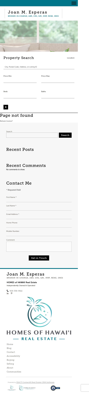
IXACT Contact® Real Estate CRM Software (35, 382)
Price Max (45, 76)
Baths (43, 91)
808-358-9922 (16, 291)
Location (70, 58)
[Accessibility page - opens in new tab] (55, 389)
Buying (10, 360)
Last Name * (11, 205)
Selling (10, 364)
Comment (10, 240)
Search (9, 131)
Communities (14, 371)
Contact (11, 352)
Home (10, 344)
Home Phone (11, 222)
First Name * (11, 197)
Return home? (6, 121)
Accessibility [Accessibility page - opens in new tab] (13, 356)
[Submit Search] (5, 107)
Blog (9, 348)
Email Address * (12, 214)
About (10, 367)
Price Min (7, 76)
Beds (5, 91)
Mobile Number (12, 231)
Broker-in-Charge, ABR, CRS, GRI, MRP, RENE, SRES (35, 278)
